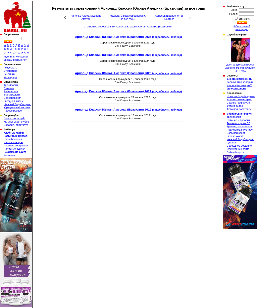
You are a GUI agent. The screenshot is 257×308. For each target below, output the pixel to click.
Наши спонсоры (13, 142)
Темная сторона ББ (238, 123)
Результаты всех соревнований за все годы (128, 17)
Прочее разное (13, 110)
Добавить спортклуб (16, 124)
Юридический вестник (17, 107)
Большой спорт (236, 132)
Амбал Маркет (235, 152)
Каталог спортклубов (16, 121)
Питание (9, 88)
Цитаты (231, 142)
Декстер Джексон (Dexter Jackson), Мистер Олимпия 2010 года (240, 55)
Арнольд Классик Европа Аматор (86, 17)
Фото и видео (235, 105)
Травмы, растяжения (239, 126)
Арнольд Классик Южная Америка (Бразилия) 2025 (128, 36)
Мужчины (9, 56)
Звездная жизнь (13, 101)
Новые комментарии (239, 99)
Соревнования (12, 97)
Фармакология (12, 94)
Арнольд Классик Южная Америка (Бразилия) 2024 (128, 54)
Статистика (10, 70)
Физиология (11, 91)
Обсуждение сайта (238, 148)
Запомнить (244, 19)
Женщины (22, 56)
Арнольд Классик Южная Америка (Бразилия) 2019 (128, 109)
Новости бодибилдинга (241, 96)
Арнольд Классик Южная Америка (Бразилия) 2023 (128, 73)
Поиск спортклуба (14, 118)
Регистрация (242, 29)
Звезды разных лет (15, 59)
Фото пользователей (239, 109)
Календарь (10, 77)
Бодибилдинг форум (239, 113)
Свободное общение (239, 145)
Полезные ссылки (14, 148)
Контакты (9, 155)
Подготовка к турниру (240, 129)
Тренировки (11, 85)
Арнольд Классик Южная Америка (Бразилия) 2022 (128, 91)
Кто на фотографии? (239, 85)
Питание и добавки (238, 120)
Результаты (10, 67)
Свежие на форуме (238, 102)
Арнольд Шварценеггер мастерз (169, 17)
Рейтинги (9, 73)
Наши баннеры (13, 139)
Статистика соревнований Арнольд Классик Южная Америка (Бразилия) (127, 26)
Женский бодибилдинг (17, 104)
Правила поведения (16, 145)
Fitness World (235, 136)
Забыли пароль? (242, 26)
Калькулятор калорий (240, 82)
